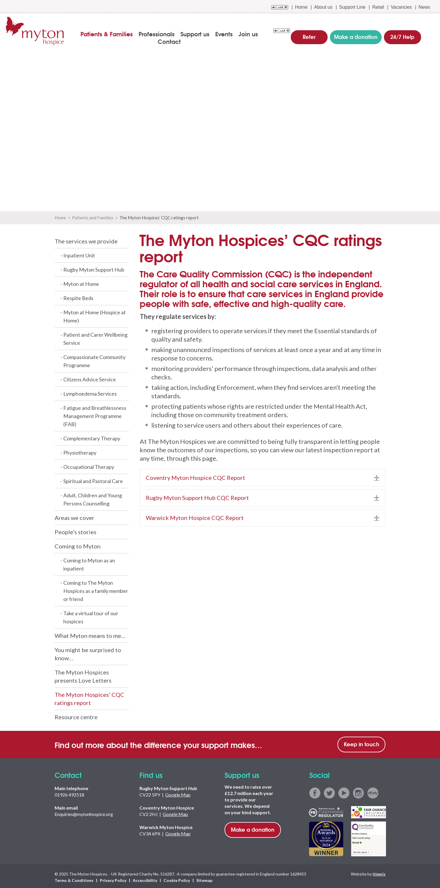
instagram (358, 791)
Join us (238, 33)
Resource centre (76, 715)
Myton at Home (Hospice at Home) (94, 315)
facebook (314, 791)
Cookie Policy (177, 878)
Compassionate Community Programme (94, 359)
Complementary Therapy (91, 437)
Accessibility (145, 878)
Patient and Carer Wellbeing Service (95, 337)
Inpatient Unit (79, 254)
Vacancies (401, 7)
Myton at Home (81, 282)
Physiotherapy (79, 451)
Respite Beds (78, 296)
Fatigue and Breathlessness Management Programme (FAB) (94, 414)
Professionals (147, 33)
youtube (343, 791)
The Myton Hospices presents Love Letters (83, 674)
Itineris (378, 872)
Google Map (178, 793)
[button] (376, 476)
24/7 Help (402, 33)
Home (301, 7)
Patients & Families (97, 33)
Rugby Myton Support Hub (93, 268)
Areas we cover (74, 516)
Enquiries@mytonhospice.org (84, 812)
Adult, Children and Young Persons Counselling (92, 498)
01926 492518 (69, 793)
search (430, 34)
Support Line (352, 7)
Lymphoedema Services (90, 392)
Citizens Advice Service (89, 378)
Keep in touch (361, 742)
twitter (329, 791)
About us (323, 7)
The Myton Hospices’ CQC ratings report (89, 697)
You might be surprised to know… (88, 652)
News (424, 7)
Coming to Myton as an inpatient (89, 563)
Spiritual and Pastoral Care (93, 479)
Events (214, 33)
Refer (315, 33)
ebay (372, 791)
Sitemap (204, 878)
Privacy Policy (113, 878)
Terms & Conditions (74, 878)
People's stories (75, 530)
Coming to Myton (77, 544)
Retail (378, 7)
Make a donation (252, 828)
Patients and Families (92, 216)
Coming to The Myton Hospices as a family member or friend (95, 589)
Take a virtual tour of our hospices (90, 616)
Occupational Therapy (88, 465)
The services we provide (86, 239)
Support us (185, 33)
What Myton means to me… (90, 634)
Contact (265, 33)
